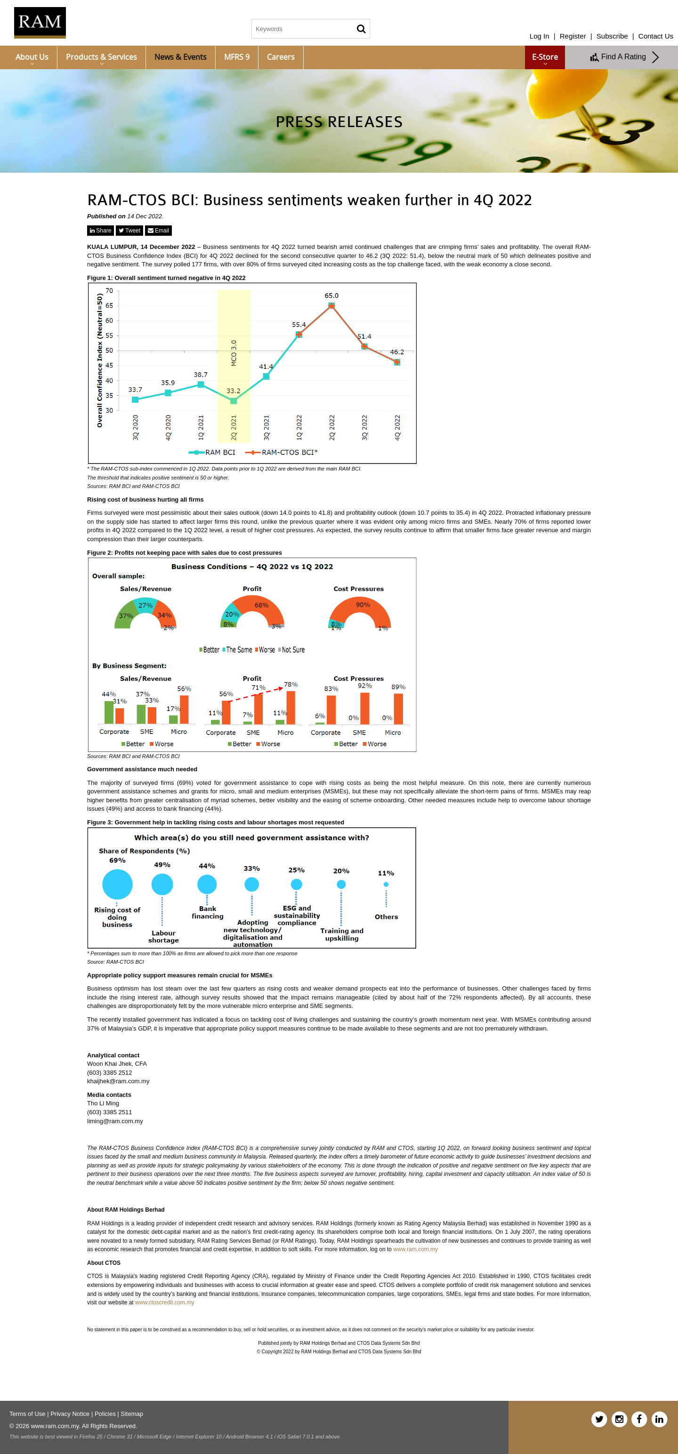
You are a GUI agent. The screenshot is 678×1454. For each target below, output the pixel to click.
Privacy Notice (69, 1413)
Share (100, 230)
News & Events (180, 57)
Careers (281, 57)
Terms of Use (27, 1413)
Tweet (129, 230)
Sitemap (132, 1413)
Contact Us (655, 36)
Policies (105, 1413)
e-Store (545, 57)
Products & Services (101, 57)
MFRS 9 (237, 57)
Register (573, 36)
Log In (539, 36)
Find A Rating (625, 57)
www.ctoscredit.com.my (164, 1302)
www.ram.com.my (415, 1249)
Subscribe (612, 36)
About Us (32, 57)
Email (158, 230)
